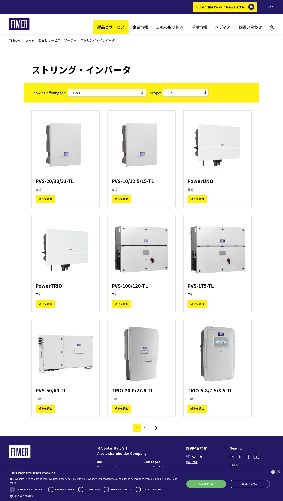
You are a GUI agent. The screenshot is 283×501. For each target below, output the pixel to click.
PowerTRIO (49, 285)
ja (269, 6)
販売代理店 (192, 462)
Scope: (155, 92)
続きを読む (45, 199)
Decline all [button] (249, 483)
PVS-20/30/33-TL (55, 181)
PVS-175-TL (200, 285)
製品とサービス (111, 27)
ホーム (30, 40)
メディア (223, 27)
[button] (95, 496)
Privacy (234, 464)
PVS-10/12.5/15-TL (133, 181)
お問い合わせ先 (194, 456)
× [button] (278, 471)
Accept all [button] (206, 483)
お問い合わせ (250, 27)
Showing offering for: (48, 92)
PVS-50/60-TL (51, 390)
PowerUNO (200, 181)
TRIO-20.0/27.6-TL (132, 390)
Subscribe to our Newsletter (220, 6)
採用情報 (199, 27)
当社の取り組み (170, 27)
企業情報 (140, 27)
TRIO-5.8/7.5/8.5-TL (210, 390)
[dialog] (141, 484)
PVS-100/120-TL (130, 285)
